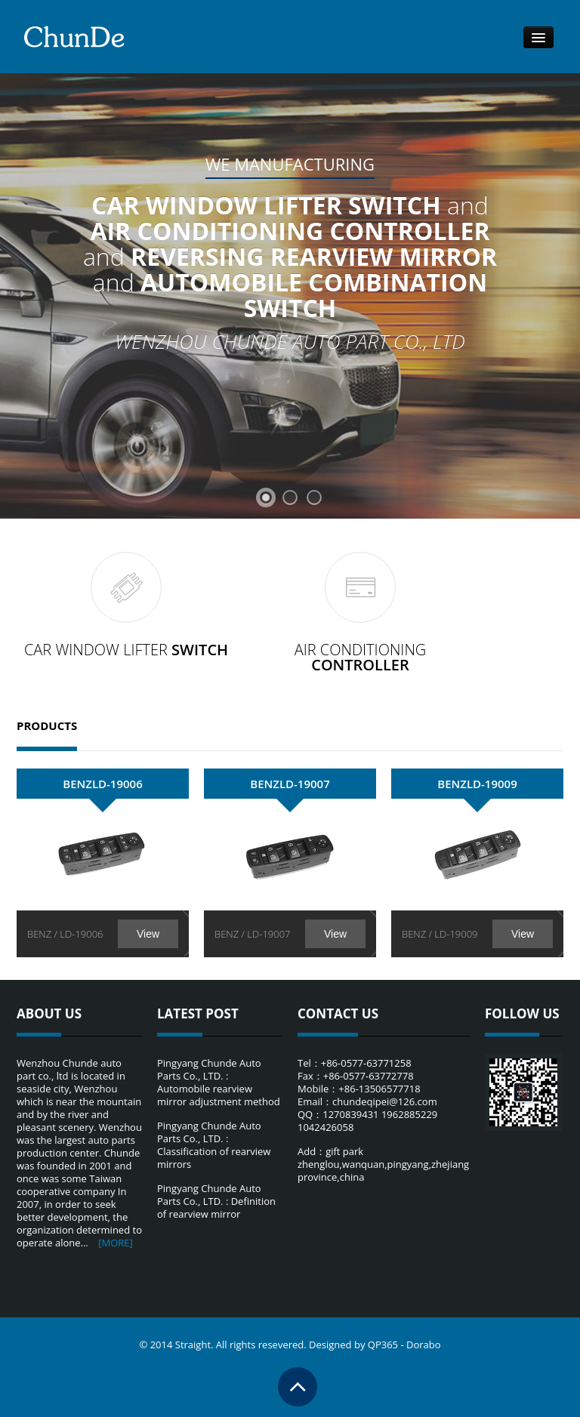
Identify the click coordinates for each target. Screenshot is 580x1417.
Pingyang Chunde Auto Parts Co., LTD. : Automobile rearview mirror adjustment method (218, 1082)
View (148, 934)
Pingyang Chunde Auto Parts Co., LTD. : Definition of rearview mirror (216, 1201)
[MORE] (115, 1242)
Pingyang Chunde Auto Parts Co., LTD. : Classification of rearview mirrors (213, 1145)
